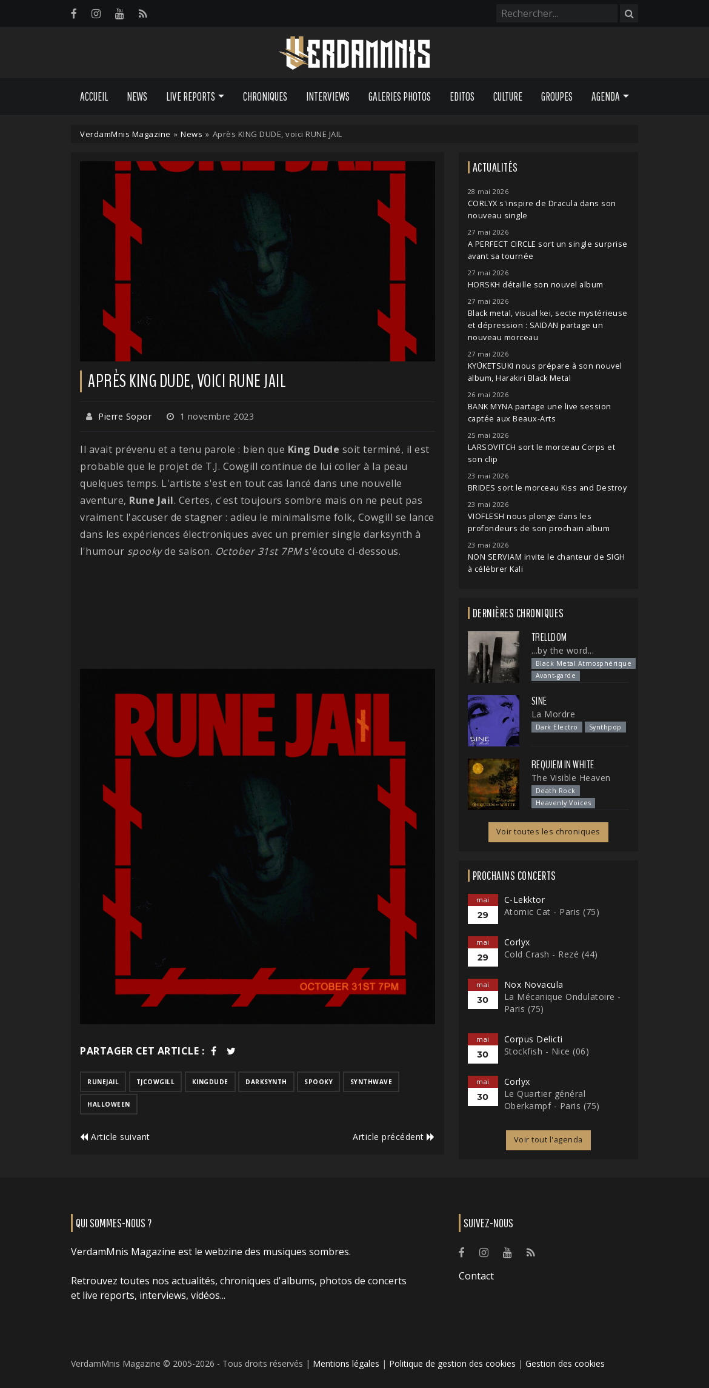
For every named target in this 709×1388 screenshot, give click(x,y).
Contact (476, 1275)
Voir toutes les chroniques (548, 831)
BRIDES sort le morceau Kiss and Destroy (547, 488)
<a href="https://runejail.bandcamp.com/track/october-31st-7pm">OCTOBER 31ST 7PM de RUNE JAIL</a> (257, 614)
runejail (103, 1082)
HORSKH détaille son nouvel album (536, 285)
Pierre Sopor (124, 416)
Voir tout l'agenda (548, 1140)
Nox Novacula (534, 984)
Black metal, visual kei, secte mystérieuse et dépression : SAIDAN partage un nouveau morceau (548, 325)
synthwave (371, 1082)
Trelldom (549, 637)
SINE (539, 701)
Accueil (94, 96)
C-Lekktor (524, 899)
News (137, 96)
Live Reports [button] (190, 96)
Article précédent (394, 1136)
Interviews (328, 96)
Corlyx (517, 942)
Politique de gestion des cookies (452, 1363)
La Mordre (553, 714)
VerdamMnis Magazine (125, 134)
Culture (507, 96)
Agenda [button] (605, 96)
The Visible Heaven (571, 777)
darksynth (266, 1082)
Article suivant (115, 1136)
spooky (318, 1082)
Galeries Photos (399, 96)
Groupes (557, 96)
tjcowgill (155, 1082)
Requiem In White (562, 764)
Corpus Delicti (533, 1039)
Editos (462, 96)
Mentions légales (346, 1363)
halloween (108, 1104)
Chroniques (265, 96)
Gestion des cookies (565, 1363)
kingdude (210, 1082)
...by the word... (562, 650)
